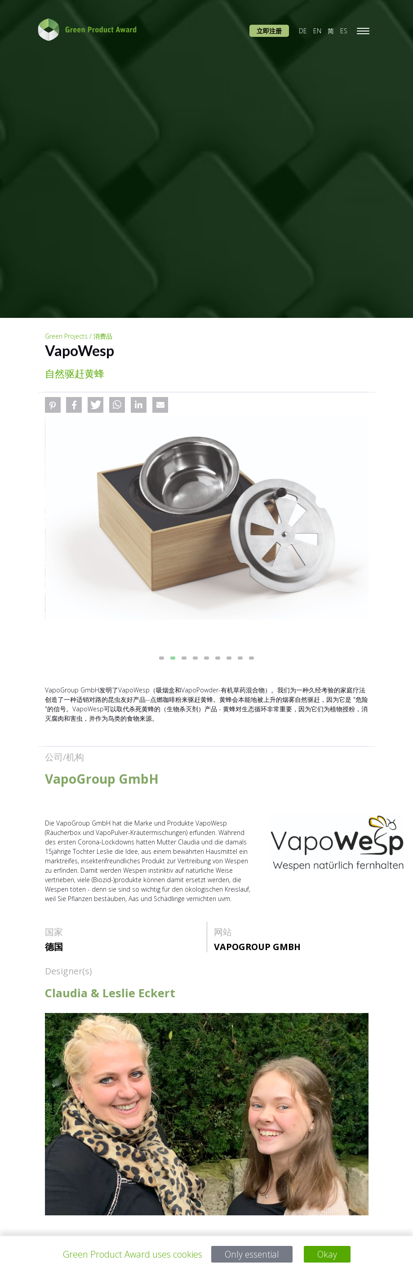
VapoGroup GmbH (257, 947)
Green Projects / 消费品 (78, 336)
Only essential (251, 1254)
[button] (53, 405)
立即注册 (269, 31)
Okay (328, 1254)
